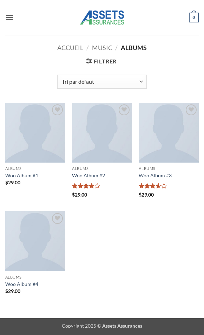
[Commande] (101, 82)
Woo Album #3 (155, 175)
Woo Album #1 (21, 175)
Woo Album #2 (88, 175)
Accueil (70, 48)
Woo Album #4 (21, 284)
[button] (9, 17)
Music (102, 48)
